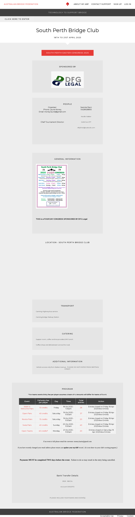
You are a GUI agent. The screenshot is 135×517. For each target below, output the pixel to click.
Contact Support (101, 4)
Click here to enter (17, 19)
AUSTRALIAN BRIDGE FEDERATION (21, 4)
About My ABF (81, 4)
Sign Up (118, 4)
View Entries (103, 409)
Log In (127, 4)
